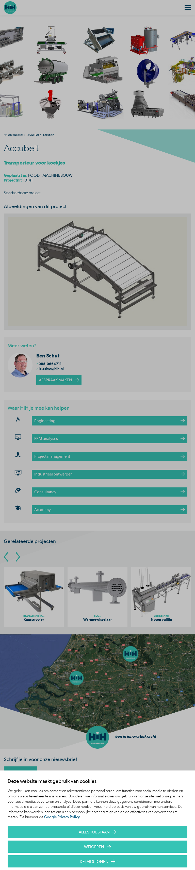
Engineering (44, 420)
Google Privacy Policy (62, 817)
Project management (52, 456)
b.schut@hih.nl (51, 369)
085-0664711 (50, 364)
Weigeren (94, 846)
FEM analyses (46, 438)
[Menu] (188, 7)
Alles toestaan (94, 832)
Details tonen (94, 861)
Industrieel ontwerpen (53, 474)
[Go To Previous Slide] (6, 557)
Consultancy (45, 491)
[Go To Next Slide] (18, 557)
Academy (42, 509)
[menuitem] (13, 134)
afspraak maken (55, 379)
